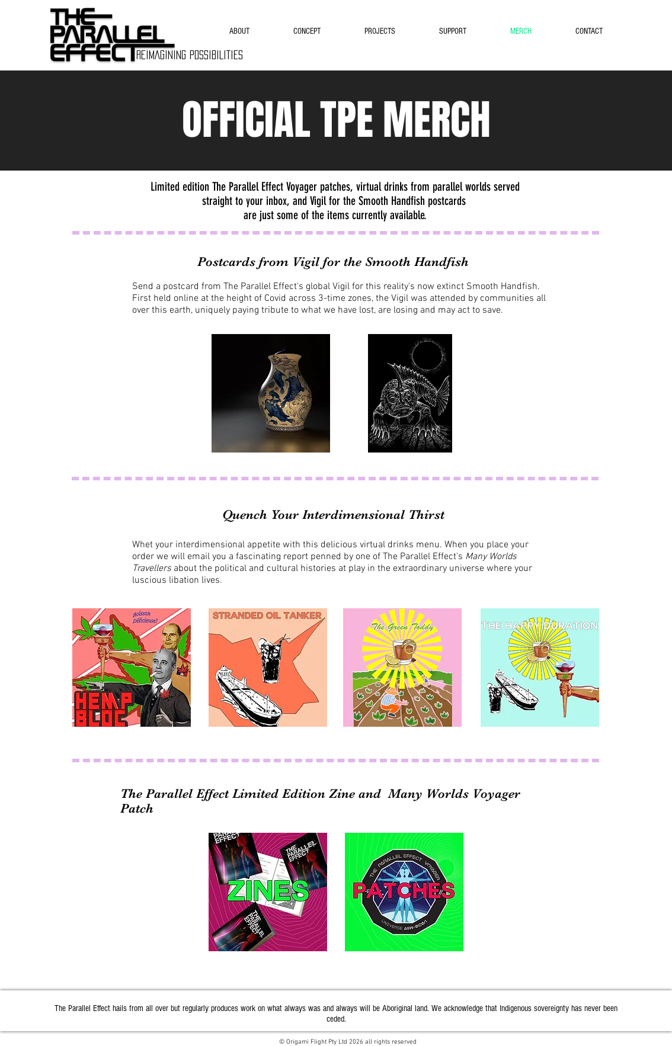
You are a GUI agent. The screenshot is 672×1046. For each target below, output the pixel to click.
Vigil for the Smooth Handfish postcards (388, 201)
